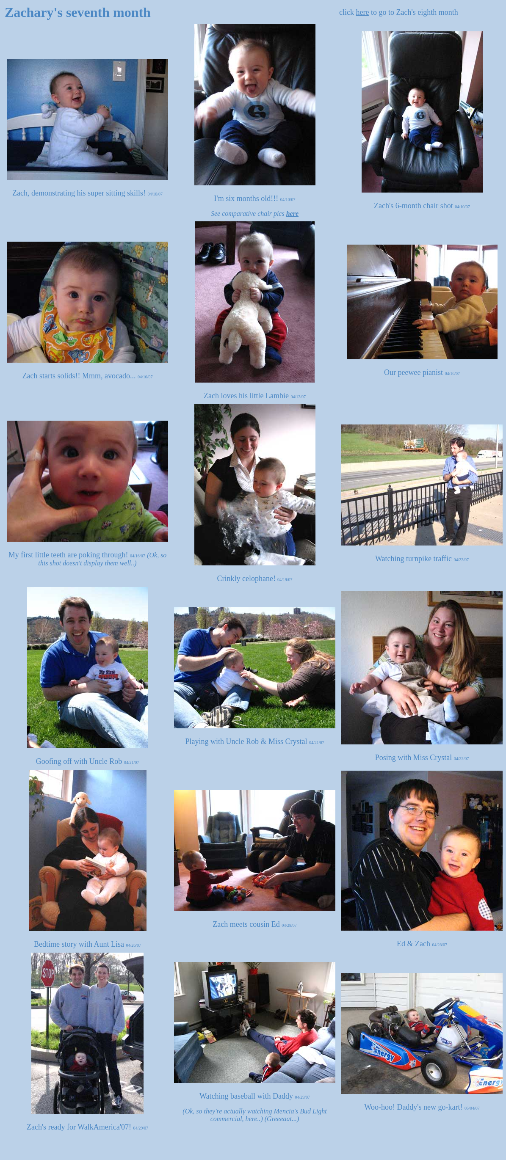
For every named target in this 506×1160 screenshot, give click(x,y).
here (362, 12)
